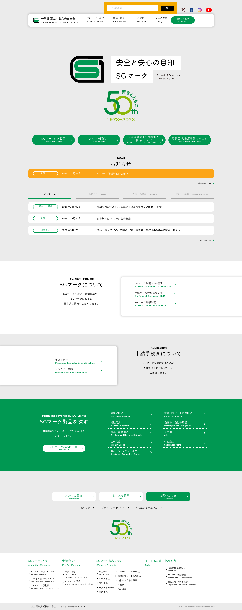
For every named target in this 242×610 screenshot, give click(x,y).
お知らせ (85, 507)
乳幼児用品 (131, 415)
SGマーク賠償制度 (155, 304)
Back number (205, 240)
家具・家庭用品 (131, 434)
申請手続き (78, 361)
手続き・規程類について (155, 294)
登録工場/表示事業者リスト (189, 139)
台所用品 (131, 443)
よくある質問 (121, 496)
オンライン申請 (78, 371)
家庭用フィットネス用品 (184, 415)
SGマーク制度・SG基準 (155, 285)
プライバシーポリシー (113, 507)
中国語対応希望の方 (146, 507)
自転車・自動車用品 (184, 424)
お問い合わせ (182, 20)
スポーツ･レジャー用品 (131, 453)
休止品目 (184, 443)
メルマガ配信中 (99, 139)
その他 (184, 434)
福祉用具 (131, 424)
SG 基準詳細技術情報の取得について (144, 139)
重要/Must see (204, 183)
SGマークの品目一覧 (64, 448)
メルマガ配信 (74, 496)
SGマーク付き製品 (53, 139)
